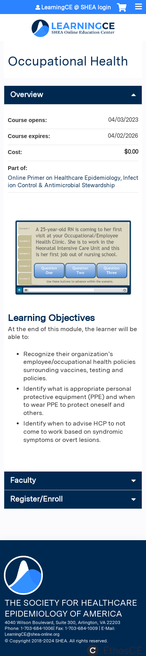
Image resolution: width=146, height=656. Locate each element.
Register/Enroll (36, 499)
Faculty (23, 480)
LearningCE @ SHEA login (76, 7)
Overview (26, 94)
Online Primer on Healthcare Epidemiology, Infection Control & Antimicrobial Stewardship (73, 181)
